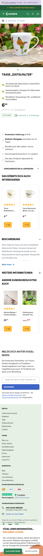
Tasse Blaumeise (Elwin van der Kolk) (29, 209)
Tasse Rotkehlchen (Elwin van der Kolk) (9, 209)
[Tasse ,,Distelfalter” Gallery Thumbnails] (21, 69)
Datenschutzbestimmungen (12, 395)
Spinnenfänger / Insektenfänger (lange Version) (10, 313)
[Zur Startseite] (3, 21)
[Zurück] (4, 48)
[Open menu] (3, 13)
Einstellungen (31, 551)
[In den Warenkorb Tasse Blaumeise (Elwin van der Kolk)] (27, 224)
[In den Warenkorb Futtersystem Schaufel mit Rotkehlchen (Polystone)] (27, 328)
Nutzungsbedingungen (10, 397)
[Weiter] (38, 48)
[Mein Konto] (32, 14)
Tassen (22, 21)
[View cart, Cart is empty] (37, 14)
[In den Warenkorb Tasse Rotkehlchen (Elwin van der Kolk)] (8, 224)
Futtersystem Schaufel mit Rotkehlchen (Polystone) (28, 313)
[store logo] (11, 13)
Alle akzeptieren (13, 551)
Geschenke (12, 21)
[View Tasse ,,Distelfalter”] (17, 69)
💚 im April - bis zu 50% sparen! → (21, 3)
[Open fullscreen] (21, 45)
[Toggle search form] (27, 13)
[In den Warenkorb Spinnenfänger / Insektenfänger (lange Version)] (8, 328)
